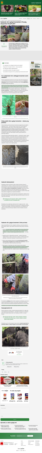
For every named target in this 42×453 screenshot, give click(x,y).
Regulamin (29, 442)
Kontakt (22, 444)
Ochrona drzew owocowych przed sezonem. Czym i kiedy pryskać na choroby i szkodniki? (33, 429)
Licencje (29, 443)
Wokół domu (38, 18)
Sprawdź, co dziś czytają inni (9, 422)
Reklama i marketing (23, 445)
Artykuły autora (9, 366)
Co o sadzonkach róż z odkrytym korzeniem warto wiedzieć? (12, 65)
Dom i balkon (34, 18)
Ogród (31, 18)
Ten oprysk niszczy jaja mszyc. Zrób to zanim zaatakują (33, 426)
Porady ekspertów (9, 362)
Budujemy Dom (37, 442)
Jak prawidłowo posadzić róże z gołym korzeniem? (11, 70)
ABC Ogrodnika (24, 18)
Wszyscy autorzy (16, 366)
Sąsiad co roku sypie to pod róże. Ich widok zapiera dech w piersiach (6, 429)
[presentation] (24, 416)
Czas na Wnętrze (37, 443)
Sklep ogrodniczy (37, 445)
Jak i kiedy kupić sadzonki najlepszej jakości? (10, 68)
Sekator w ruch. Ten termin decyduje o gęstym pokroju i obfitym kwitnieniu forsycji (5, 426)
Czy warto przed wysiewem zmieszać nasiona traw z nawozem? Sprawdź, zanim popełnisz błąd (20, 426)
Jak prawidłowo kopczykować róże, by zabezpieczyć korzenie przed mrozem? (15, 71)
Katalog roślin (20, 18)
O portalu (22, 442)
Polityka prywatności (30, 444)
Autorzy (22, 443)
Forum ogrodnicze (37, 444)
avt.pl (15, 444)
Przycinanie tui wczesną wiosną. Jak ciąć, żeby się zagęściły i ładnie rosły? (20, 429)
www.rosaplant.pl (19, 354)
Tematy (2, 369)
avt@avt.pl (16, 443)
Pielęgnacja (28, 18)
